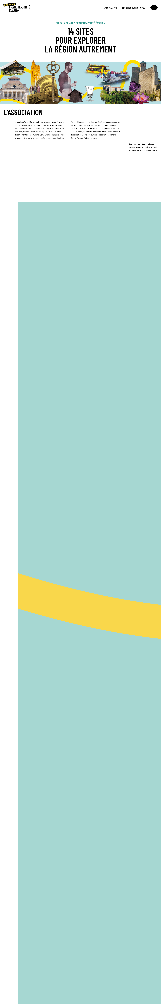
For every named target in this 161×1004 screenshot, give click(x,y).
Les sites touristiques (133, 7)
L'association (110, 7)
